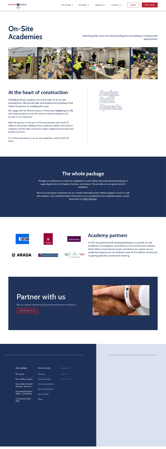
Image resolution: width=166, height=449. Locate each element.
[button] (67, 5)
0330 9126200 (90, 199)
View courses (150, 5)
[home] (17, 5)
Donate (133, 5)
